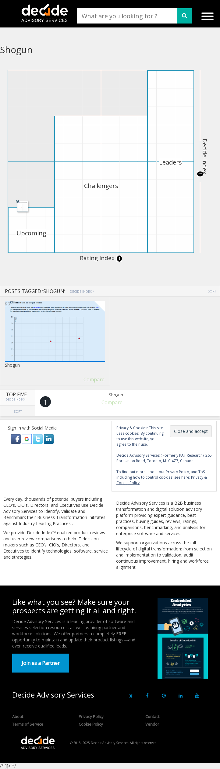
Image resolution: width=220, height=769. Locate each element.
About (17, 716)
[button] (16, 438)
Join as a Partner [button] (41, 663)
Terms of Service (27, 724)
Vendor (152, 724)
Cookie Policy (91, 724)
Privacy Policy (91, 716)
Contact (152, 716)
